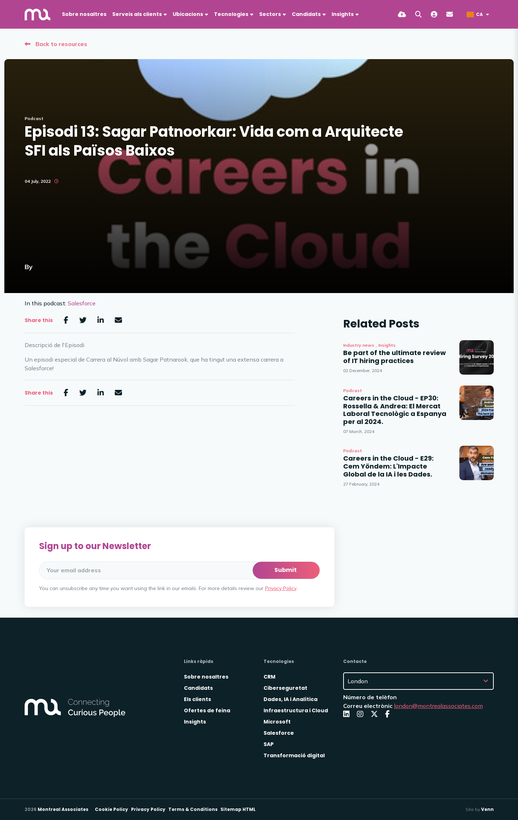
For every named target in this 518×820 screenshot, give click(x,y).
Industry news (358, 345)
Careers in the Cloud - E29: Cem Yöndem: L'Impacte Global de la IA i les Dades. (388, 466)
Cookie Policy (111, 809)
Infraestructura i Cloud (296, 710)
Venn (487, 809)
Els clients (197, 699)
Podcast (34, 118)
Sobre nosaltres (84, 14)
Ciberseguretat (285, 688)
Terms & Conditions (193, 809)
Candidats (306, 14)
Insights (387, 345)
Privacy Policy (280, 588)
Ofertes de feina (207, 710)
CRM (269, 676)
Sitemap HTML (238, 809)
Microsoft (277, 721)
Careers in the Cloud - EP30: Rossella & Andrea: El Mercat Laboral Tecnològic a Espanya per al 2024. (394, 409)
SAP (269, 744)
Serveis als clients (137, 14)
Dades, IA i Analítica (290, 699)
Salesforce (82, 303)
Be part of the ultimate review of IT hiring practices (394, 356)
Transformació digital (294, 755)
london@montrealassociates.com (438, 705)
